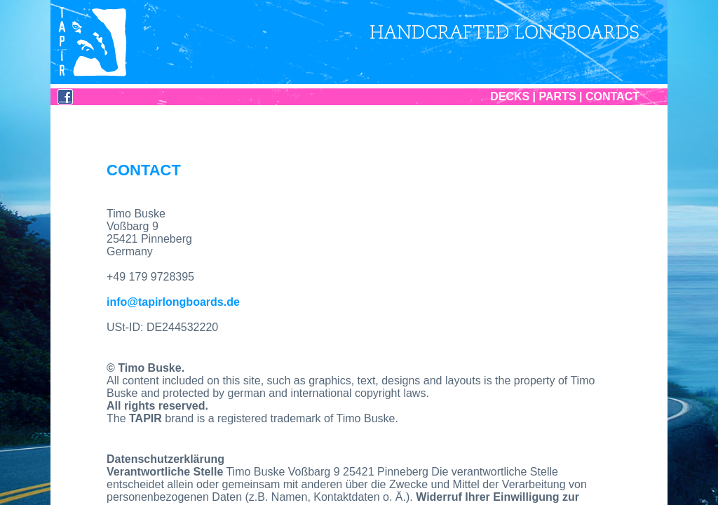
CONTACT (612, 96)
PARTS (557, 96)
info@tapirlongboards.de (173, 302)
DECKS (509, 96)
